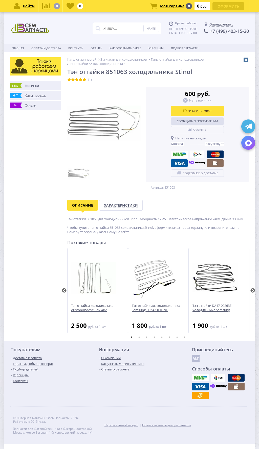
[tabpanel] (97, 290)
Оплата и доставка (46, 48)
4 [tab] (154, 337)
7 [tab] (177, 337)
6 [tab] (169, 337)
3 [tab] (146, 337)
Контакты (75, 48)
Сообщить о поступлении (197, 121)
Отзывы (96, 48)
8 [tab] (184, 337)
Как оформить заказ (125, 48)
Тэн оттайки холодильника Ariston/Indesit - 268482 (92, 308)
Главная (17, 48)
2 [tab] (139, 337)
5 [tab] (161, 337)
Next (252, 290)
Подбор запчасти (184, 48)
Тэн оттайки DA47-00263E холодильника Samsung (211, 308)
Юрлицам (156, 48)
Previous (64, 290)
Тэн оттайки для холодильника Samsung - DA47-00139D (156, 308)
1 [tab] (131, 337)
